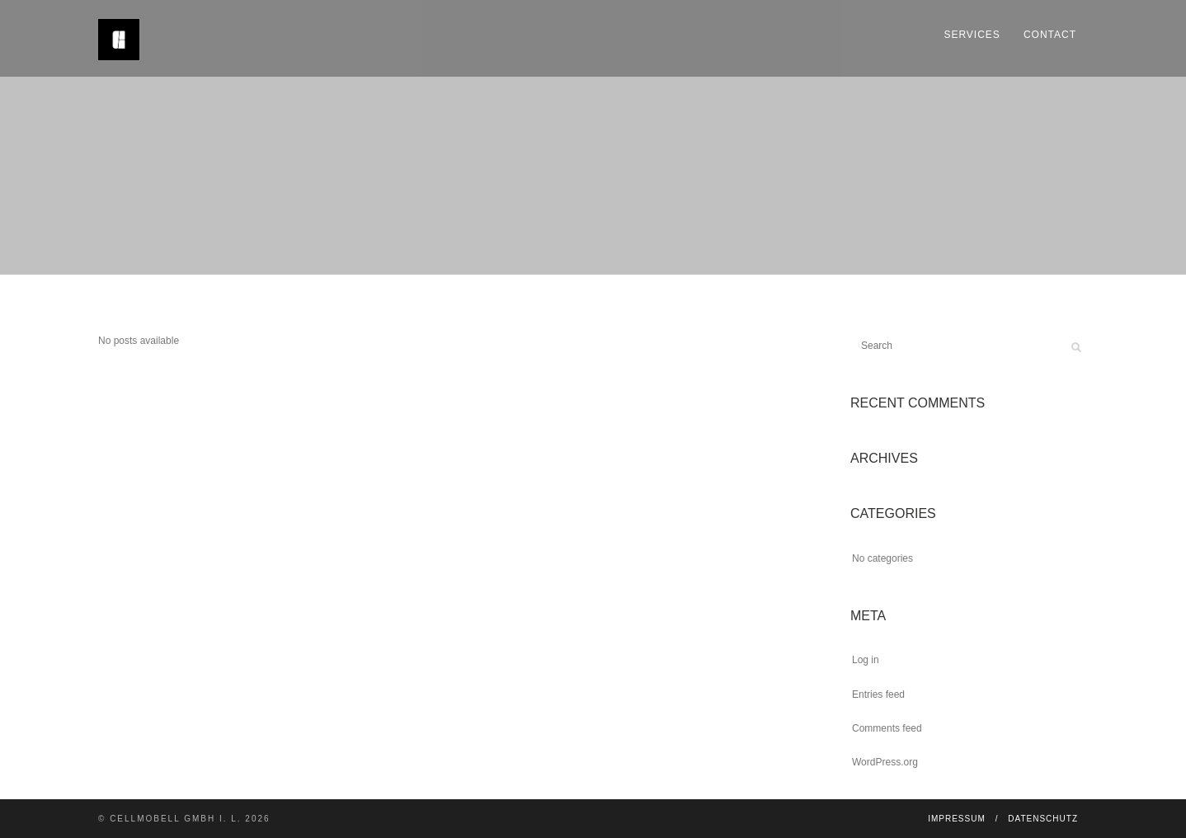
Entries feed (878, 694)
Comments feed (887, 728)
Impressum (957, 818)
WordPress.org (885, 762)
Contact (1050, 34)
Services (972, 34)
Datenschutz (1043, 818)
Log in (865, 660)
